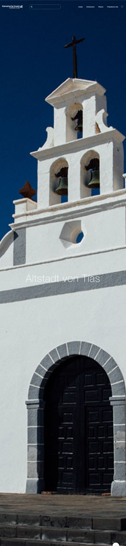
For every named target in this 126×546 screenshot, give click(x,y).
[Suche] (45, 7)
